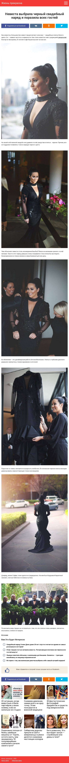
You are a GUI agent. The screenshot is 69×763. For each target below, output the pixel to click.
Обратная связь (17, 760)
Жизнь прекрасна (11, 3)
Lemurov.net (62, 37)
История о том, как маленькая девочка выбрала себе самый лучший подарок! (35, 660)
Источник (4, 635)
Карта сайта (5, 760)
